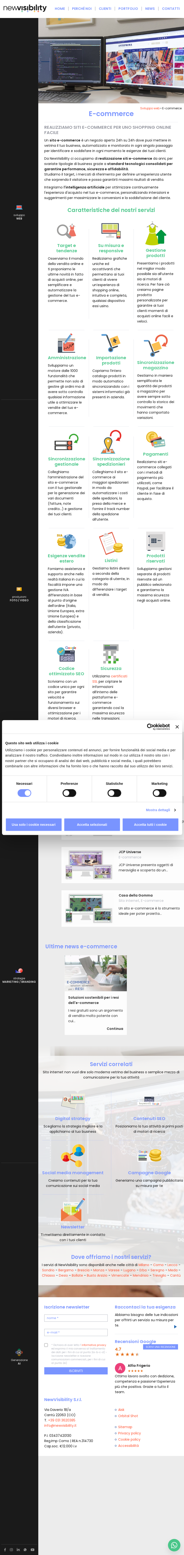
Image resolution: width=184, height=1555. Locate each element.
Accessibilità (128, 1445)
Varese (114, 1270)
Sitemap (125, 1427)
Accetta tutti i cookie (150, 825)
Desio (63, 1275)
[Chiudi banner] (177, 726)
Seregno (157, 1270)
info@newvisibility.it (60, 1425)
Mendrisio (141, 1275)
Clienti (105, 9)
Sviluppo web (150, 108)
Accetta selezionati (92, 825)
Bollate (77, 1275)
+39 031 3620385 (61, 1420)
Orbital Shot (128, 1416)
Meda (173, 1270)
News (150, 9)
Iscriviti (76, 1370)
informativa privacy (94, 1345)
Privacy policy (129, 1433)
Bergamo (66, 1270)
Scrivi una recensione (160, 1347)
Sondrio (48, 1270)
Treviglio (159, 1275)
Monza (98, 1270)
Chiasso (48, 1275)
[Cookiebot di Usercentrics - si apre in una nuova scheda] (149, 726)
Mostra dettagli (158, 810)
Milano (144, 1264)
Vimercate (120, 1275)
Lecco (172, 1264)
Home (60, 9)
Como (158, 1264)
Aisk (121, 1409)
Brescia (83, 1270)
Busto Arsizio (97, 1275)
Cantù (175, 1275)
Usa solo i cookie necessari (34, 825)
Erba (143, 1270)
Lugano (129, 1270)
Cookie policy (129, 1439)
